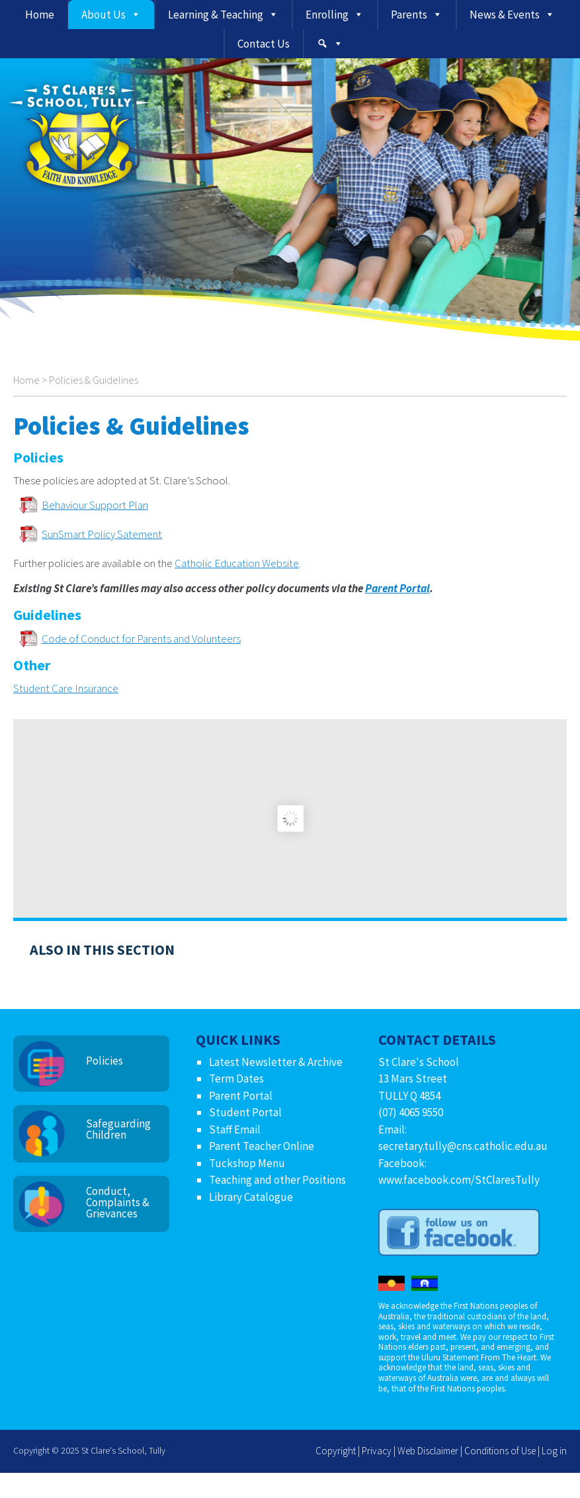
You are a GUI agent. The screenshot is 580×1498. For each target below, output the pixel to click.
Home (39, 14)
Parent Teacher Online (261, 1146)
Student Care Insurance (65, 688)
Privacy (377, 1450)
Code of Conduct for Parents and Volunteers (141, 638)
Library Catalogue (251, 1197)
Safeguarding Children (118, 1129)
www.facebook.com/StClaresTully (459, 1179)
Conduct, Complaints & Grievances (117, 1202)
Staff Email (235, 1129)
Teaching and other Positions (277, 1179)
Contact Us (263, 43)
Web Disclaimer (427, 1450)
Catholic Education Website (237, 563)
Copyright (335, 1450)
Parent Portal (397, 588)
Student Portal (245, 1112)
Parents (409, 14)
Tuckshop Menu (247, 1163)
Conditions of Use (500, 1450)
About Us (103, 14)
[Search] (330, 43)
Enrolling (327, 14)
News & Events (505, 14)
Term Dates (236, 1078)
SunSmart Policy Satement (102, 534)
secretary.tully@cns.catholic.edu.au (463, 1146)
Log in (554, 1450)
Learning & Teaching (215, 14)
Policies (104, 1060)
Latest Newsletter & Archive (276, 1062)
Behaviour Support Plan (95, 505)
